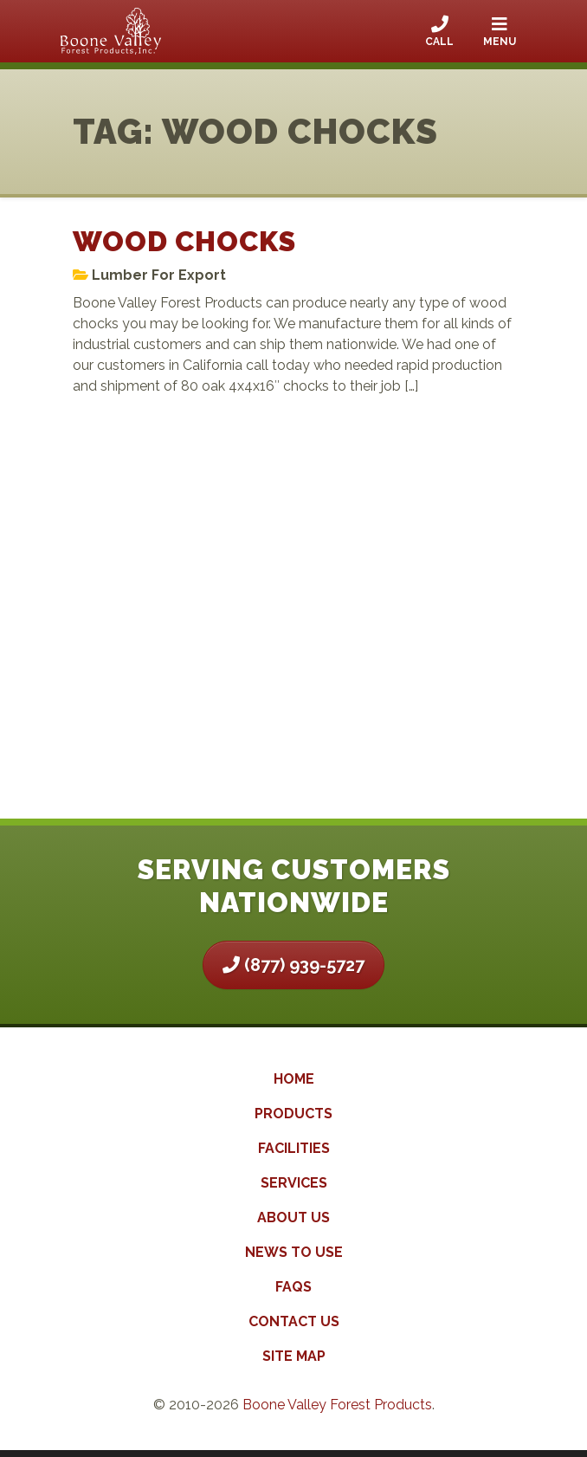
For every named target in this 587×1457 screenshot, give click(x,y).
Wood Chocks (184, 241)
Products (293, 1113)
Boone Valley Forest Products (337, 1404)
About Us (293, 1217)
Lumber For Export (159, 275)
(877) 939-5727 (293, 965)
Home (294, 1079)
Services (294, 1183)
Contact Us (293, 1321)
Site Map (294, 1356)
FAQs (293, 1287)
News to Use (294, 1252)
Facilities (294, 1148)
